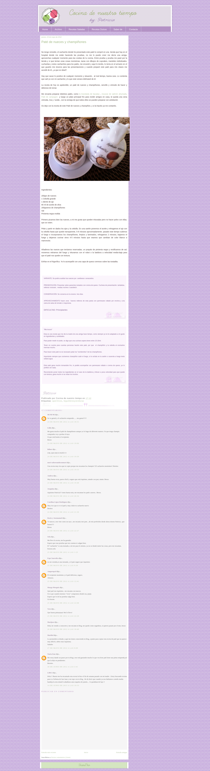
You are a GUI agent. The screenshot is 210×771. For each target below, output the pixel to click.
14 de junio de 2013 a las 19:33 (63, 685)
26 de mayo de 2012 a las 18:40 (63, 629)
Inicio (86, 752)
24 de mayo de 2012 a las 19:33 (63, 470)
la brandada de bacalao (89, 94)
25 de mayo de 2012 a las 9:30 (62, 565)
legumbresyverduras (74, 401)
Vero (49, 609)
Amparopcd (51, 571)
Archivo (58, 29)
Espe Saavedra (52, 558)
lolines (49, 449)
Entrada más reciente (48, 752)
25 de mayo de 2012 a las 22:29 (63, 616)
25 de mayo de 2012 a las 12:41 (63, 581)
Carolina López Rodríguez (57, 502)
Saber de (118, 29)
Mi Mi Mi (51, 415)
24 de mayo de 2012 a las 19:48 (63, 483)
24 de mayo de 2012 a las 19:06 (63, 443)
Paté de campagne (50, 97)
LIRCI (49, 673)
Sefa (49, 537)
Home (45, 29)
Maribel (50, 635)
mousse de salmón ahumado (114, 94)
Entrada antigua (121, 752)
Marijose (50, 622)
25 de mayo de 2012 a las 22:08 (63, 603)
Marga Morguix (53, 587)
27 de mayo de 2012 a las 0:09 (62, 648)
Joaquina (50, 489)
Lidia (49, 428)
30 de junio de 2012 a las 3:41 (62, 667)
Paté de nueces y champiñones (63, 42)
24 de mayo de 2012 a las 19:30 (63, 456)
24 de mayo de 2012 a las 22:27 (63, 531)
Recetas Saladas (77, 29)
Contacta (133, 29)
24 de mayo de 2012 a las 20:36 (63, 496)
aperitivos (57, 401)
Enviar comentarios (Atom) (60, 757)
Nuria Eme (51, 654)
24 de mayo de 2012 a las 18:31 (63, 422)
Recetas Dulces (99, 29)
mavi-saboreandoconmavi (57, 463)
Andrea (50, 476)
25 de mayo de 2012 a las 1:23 (62, 552)
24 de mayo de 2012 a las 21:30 (63, 512)
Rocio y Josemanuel (54, 518)
